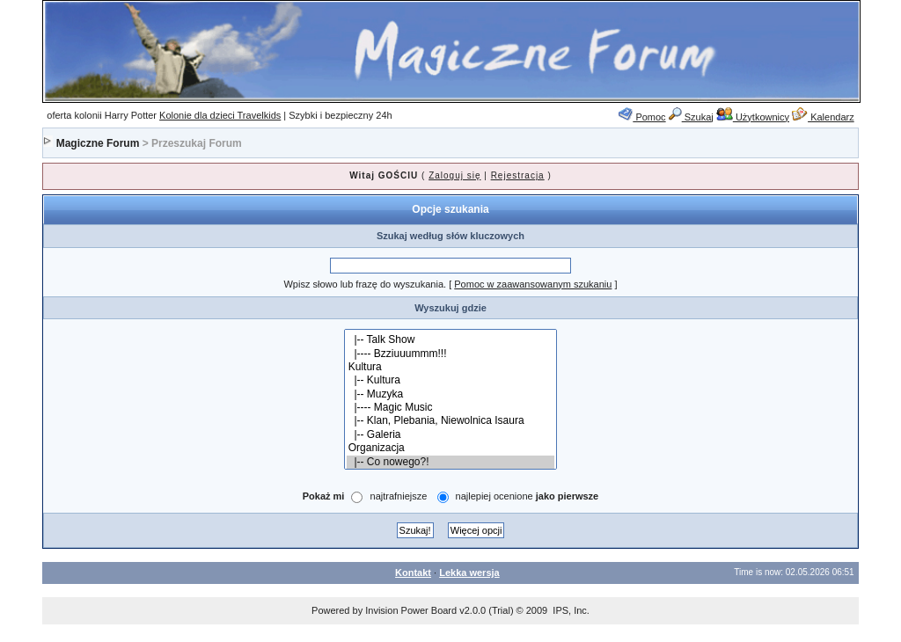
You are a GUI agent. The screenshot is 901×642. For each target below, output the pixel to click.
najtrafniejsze (399, 497)
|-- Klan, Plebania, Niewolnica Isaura (451, 420)
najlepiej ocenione (527, 497)
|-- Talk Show (451, 340)
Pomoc (642, 117)
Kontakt (413, 572)
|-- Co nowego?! (451, 462)
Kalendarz (823, 117)
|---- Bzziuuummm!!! (451, 354)
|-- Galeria (451, 434)
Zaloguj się (454, 175)
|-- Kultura (451, 380)
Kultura (451, 367)
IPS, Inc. (571, 610)
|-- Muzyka (451, 394)
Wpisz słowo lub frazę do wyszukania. (364, 284)
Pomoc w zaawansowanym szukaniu (533, 284)
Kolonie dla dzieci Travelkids (220, 115)
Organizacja (451, 448)
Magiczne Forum (98, 143)
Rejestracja (518, 175)
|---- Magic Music (451, 407)
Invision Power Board (411, 610)
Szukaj (691, 117)
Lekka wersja (469, 572)
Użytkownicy (752, 117)
